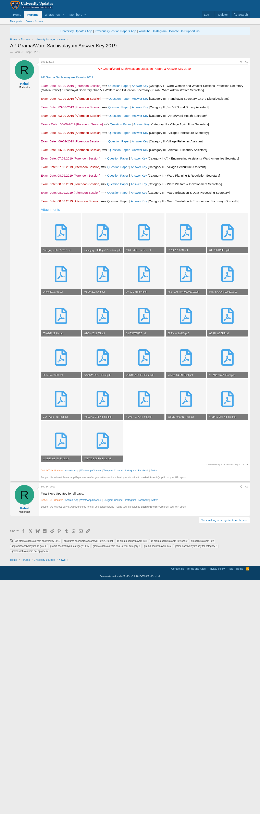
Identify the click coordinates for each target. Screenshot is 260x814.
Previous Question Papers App (115, 31)
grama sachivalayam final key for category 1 (116, 721)
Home (17, 14)
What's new (52, 14)
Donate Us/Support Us (184, 31)
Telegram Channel (113, 586)
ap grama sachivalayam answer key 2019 (37, 716)
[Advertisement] (130, 84)
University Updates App (76, 31)
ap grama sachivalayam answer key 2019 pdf (88, 716)
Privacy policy (217, 800)
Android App (71, 586)
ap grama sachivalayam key (132, 716)
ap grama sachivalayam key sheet (169, 716)
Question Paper (118, 142)
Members (75, 14)
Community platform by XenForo (130, 808)
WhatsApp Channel (90, 586)
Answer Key (140, 142)
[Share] (241, 119)
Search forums (34, 21)
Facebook (143, 586)
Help (230, 800)
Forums (33, 14)
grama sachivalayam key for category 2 (196, 721)
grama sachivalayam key (157, 721)
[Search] (241, 14)
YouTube (145, 31)
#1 (246, 118)
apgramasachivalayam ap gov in (29, 721)
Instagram (160, 31)
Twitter (154, 586)
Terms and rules (196, 800)
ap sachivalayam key (202, 716)
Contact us (177, 800)
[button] (63, 14)
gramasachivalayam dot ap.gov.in (30, 726)
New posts (16, 21)
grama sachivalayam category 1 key (69, 721)
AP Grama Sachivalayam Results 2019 (67, 134)
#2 (246, 602)
